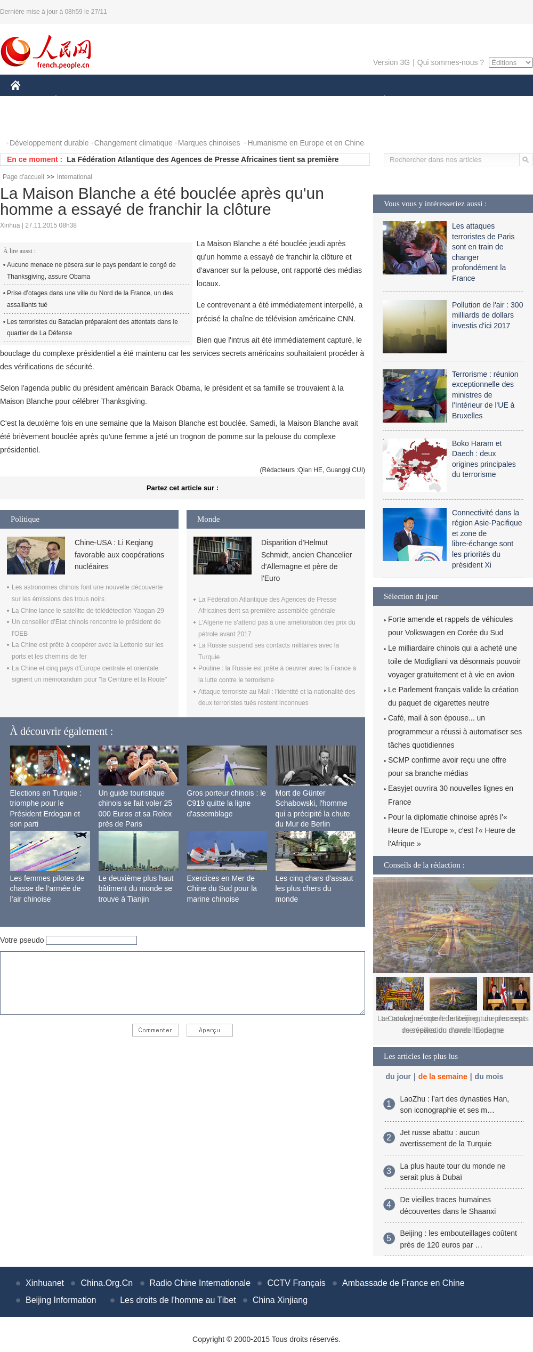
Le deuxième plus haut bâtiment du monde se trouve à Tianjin (136, 888)
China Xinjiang (280, 1300)
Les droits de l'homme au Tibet (178, 1300)
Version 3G (391, 62)
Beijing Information (61, 1300)
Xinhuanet (45, 1283)
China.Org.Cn (106, 1283)
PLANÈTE (379, 100)
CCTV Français (296, 1283)
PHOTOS (32, 121)
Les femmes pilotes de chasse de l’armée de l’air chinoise (47, 888)
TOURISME (467, 100)
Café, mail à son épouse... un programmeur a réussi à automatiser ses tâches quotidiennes (455, 731)
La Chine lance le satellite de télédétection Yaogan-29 (88, 610)
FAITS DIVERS (321, 100)
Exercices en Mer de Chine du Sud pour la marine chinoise (222, 888)
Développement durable (49, 143)
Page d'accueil (23, 177)
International (74, 177)
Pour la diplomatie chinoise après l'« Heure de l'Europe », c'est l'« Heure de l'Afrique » (451, 830)
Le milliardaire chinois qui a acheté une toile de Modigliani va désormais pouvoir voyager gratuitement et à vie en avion (454, 661)
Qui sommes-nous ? (450, 62)
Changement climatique (133, 143)
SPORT (421, 100)
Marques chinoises (209, 143)
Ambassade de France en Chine (403, 1283)
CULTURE (263, 100)
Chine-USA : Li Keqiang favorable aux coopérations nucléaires (119, 554)
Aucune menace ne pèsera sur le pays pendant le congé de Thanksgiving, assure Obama (91, 270)
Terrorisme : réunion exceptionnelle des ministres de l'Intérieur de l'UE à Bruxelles (485, 395)
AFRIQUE (168, 100)
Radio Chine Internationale (200, 1283)
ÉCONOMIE (75, 100)
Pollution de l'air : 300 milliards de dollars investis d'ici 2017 (487, 315)
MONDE (124, 100)
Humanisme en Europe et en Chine (305, 143)
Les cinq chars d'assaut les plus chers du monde (314, 888)
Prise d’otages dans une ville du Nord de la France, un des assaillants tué (90, 299)
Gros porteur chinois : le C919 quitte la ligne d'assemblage (226, 803)
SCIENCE (215, 100)
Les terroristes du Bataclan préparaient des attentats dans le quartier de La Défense (92, 327)
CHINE (29, 100)
